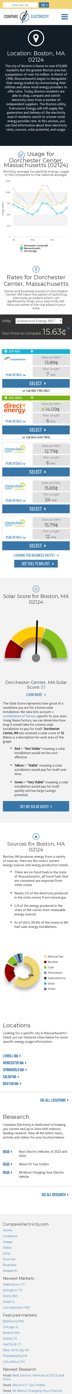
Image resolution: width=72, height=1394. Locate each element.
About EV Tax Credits (28, 1385)
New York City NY (16, 1350)
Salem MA (9, 1077)
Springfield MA (13, 1070)
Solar (7, 1253)
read (6, 1151)
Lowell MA (10, 1056)
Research (10, 1271)
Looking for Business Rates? (34, 555)
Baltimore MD (13, 1321)
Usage (7, 1242)
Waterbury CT (14, 1284)
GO (43, 5)
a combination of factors (28, 714)
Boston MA (10, 1083)
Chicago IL (11, 1327)
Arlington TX (12, 1290)
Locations (10, 1236)
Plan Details (14, 375)
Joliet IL (9, 1302)
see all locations (53, 1100)
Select (35, 383)
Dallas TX (10, 1338)
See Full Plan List (36, 563)
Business (9, 1265)
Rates (7, 1247)
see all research (53, 1194)
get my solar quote (34, 806)
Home (7, 1230)
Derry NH (10, 1296)
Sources (9, 1259)
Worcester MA (13, 1063)
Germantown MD (16, 1307)
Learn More (34, 694)
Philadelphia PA (15, 1356)
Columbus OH (14, 1362)
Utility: (6, 321)
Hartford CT (12, 1344)
